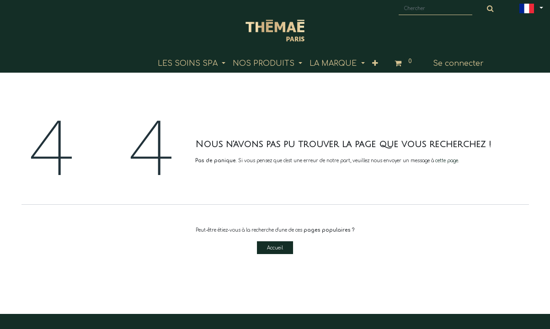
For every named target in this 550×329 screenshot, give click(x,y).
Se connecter (458, 63)
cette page (446, 160)
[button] (375, 63)
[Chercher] (490, 8)
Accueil (275, 247)
